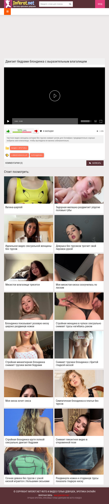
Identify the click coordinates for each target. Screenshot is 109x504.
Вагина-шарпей (13, 207)
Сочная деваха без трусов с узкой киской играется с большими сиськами (27, 480)
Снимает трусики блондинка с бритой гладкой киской (77, 363)
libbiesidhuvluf (19, 155)
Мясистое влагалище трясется (22, 284)
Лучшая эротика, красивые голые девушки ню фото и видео (54, 498)
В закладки (47, 131)
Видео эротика (19, 148)
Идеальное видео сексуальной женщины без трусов (28, 247)
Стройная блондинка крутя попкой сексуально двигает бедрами (24, 441)
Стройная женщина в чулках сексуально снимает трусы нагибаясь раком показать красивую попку (78, 325)
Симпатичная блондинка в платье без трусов (77, 402)
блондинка (36, 155)
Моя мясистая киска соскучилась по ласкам (76, 286)
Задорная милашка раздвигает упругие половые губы (78, 209)
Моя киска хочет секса (18, 400)
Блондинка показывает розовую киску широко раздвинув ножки (27, 325)
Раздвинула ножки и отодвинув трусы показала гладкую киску (77, 480)
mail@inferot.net (61, 495)
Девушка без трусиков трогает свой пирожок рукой (76, 247)
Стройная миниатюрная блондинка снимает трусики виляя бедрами (25, 363)
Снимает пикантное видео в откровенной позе (71, 441)
